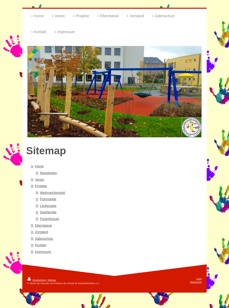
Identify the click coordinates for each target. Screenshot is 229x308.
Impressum (43, 252)
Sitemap (52, 280)
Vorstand (41, 232)
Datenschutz (44, 238)
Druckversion (36, 280)
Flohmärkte (48, 199)
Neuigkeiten (48, 173)
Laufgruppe (48, 206)
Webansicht (196, 282)
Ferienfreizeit (49, 219)
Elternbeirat (43, 225)
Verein (39, 179)
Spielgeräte (48, 212)
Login (199, 278)
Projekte (41, 186)
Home (39, 166)
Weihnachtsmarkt (52, 193)
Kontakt (40, 245)
